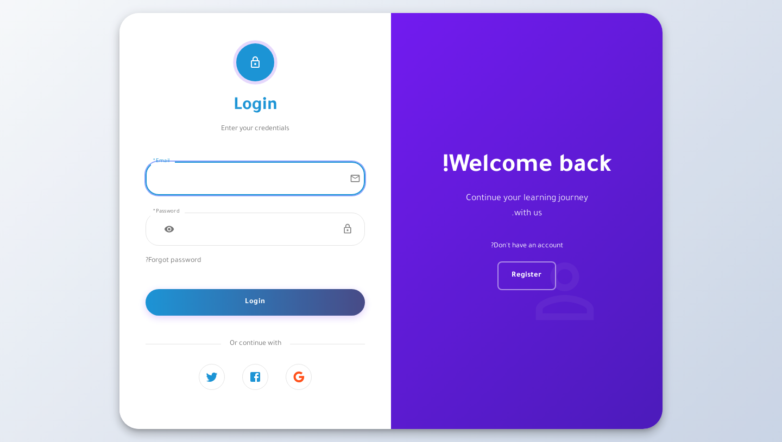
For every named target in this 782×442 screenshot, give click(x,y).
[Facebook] (255, 377)
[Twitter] (212, 377)
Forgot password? (173, 261)
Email (161, 161)
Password (166, 212)
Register (526, 275)
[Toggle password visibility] (169, 229)
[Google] (299, 377)
